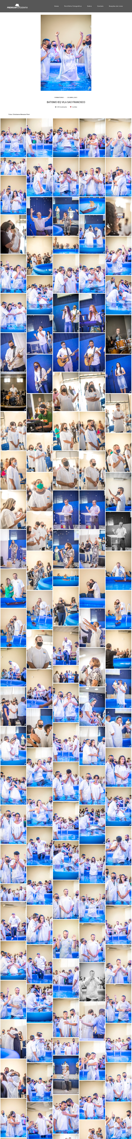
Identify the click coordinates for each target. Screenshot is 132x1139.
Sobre (89, 6)
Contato (100, 6)
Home (56, 6)
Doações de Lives (116, 6)
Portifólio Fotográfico (73, 6)
